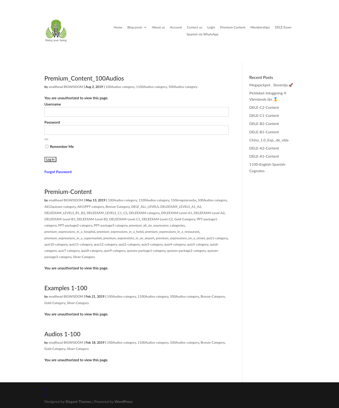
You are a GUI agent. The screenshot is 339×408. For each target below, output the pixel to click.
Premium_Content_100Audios (84, 78)
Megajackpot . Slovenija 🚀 (271, 85)
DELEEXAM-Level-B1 (59, 219)
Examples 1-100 (65, 288)
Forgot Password (58, 171)
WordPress (123, 401)
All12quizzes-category (60, 207)
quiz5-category (197, 244)
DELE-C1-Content (264, 115)
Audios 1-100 (62, 334)
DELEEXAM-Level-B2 (92, 219)
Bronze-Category (118, 207)
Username (52, 104)
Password (52, 122)
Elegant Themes (78, 401)
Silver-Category (84, 257)
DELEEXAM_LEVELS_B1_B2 (64, 213)
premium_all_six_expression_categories (157, 225)
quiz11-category (80, 244)
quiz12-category (105, 244)
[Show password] (46, 139)
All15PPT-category (90, 207)
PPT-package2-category (75, 225)
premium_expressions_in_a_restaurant (172, 232)
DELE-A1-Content (264, 156)
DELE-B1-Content (264, 132)
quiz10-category (56, 244)
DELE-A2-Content (264, 148)
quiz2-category (129, 244)
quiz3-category (152, 244)
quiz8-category (91, 250)
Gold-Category (184, 219)
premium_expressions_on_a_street (180, 238)
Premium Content (232, 27)
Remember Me (59, 146)
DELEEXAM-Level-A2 (209, 213)
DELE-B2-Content (264, 123)
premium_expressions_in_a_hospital (69, 232)
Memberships (260, 27)
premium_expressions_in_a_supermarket (73, 238)
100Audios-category (119, 87)
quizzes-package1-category (146, 250)
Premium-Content (68, 191)
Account (176, 27)
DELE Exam (283, 27)
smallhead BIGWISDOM (66, 87)
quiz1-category (217, 238)
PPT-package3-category (110, 225)
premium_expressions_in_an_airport (128, 238)
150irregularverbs (183, 200)
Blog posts (134, 27)
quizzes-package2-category (186, 250)
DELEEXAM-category (144, 213)
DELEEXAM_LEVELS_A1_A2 (180, 207)
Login (211, 27)
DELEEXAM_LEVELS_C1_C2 (107, 213)
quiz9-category (114, 250)
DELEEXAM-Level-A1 (176, 213)
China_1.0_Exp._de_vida (268, 140)
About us (158, 27)
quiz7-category (68, 250)
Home (118, 27)
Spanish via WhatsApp (202, 34)
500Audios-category (183, 87)
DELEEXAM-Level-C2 (157, 219)
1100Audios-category (151, 87)
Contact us (194, 27)
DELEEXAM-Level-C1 (124, 219)
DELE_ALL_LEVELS (145, 207)
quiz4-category (175, 244)
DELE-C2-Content (264, 107)
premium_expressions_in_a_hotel (120, 232)
